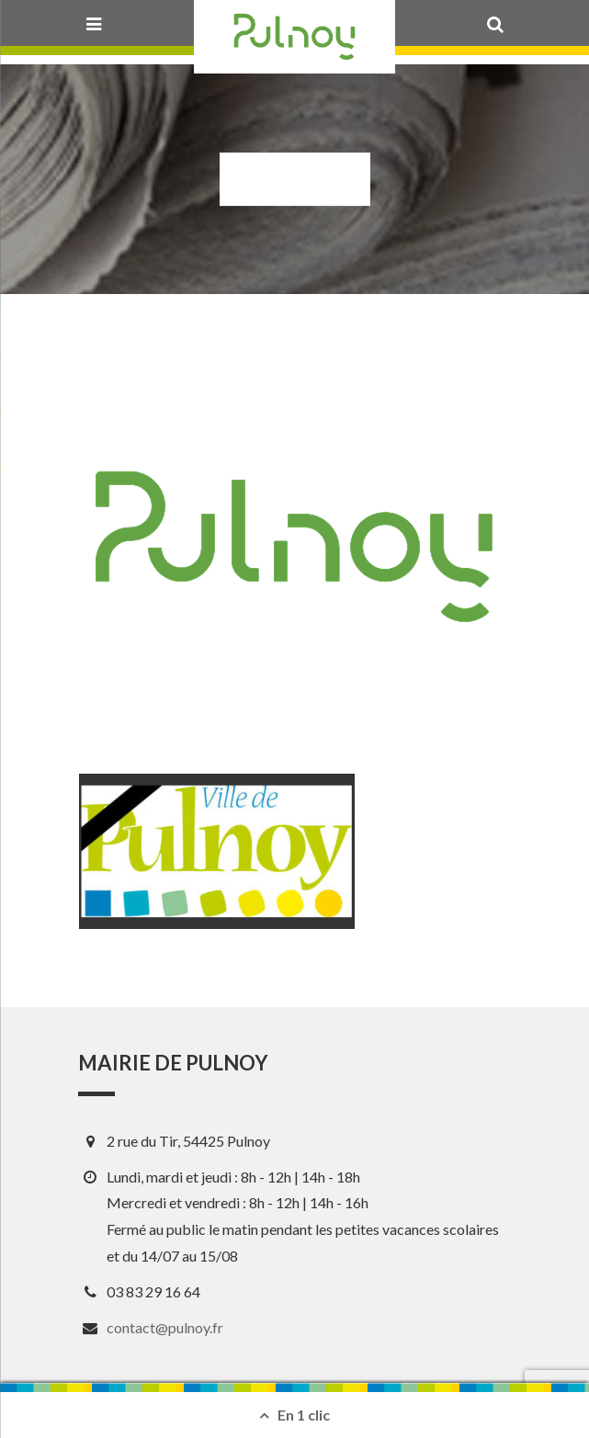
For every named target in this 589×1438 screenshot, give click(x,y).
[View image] (217, 851)
